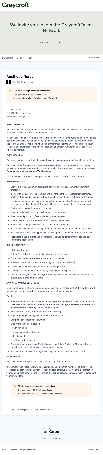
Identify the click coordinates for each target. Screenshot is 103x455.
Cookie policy (56, 438)
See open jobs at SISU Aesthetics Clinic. (30, 94)
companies (7, 58)
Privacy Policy (94, 449)
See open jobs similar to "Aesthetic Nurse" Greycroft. (35, 98)
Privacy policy (44, 438)
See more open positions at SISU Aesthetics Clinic (32, 409)
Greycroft (15, 5)
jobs (19, 58)
